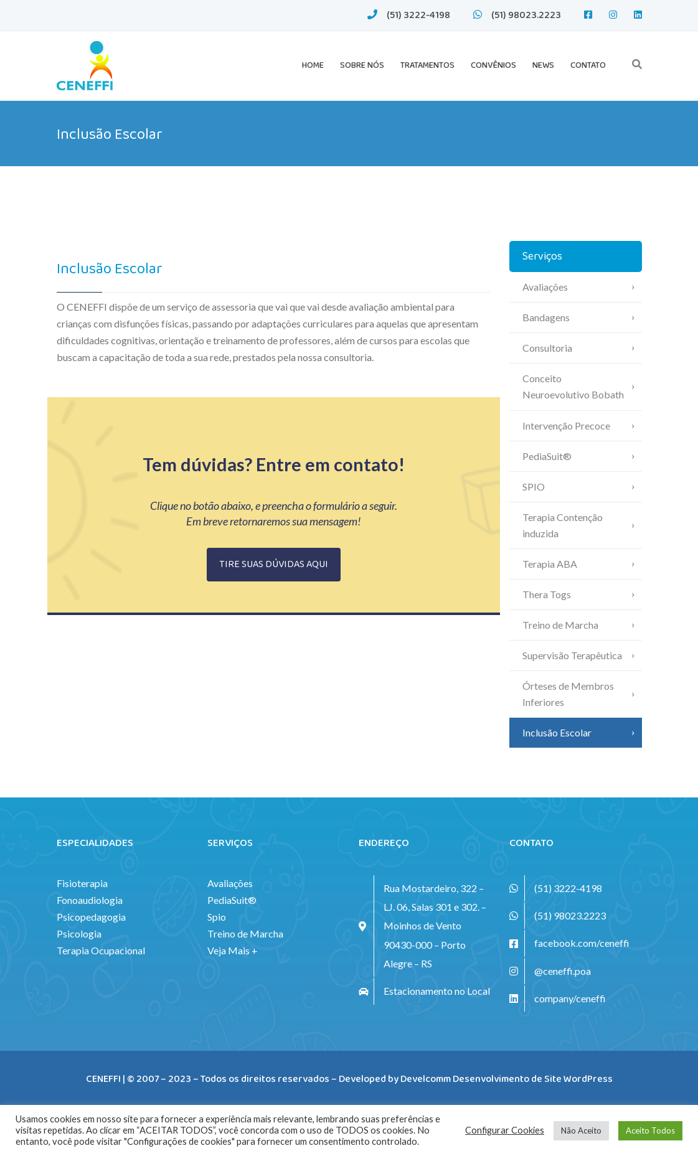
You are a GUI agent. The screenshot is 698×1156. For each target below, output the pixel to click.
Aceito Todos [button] (650, 1130)
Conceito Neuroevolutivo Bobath (573, 386)
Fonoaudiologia (90, 900)
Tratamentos (427, 65)
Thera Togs (546, 594)
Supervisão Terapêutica (572, 655)
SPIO (533, 486)
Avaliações (545, 287)
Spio (216, 917)
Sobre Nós (362, 65)
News (543, 65)
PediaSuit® (547, 456)
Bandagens (546, 317)
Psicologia (79, 933)
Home (313, 65)
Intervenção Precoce (566, 425)
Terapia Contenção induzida (562, 525)
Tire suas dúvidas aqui (273, 564)
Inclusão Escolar (557, 732)
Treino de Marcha (560, 625)
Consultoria (547, 348)
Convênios (493, 65)
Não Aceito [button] (581, 1130)
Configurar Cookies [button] (504, 1130)
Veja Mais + (232, 950)
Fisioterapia (82, 883)
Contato (588, 65)
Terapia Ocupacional (101, 950)
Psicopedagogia (91, 917)
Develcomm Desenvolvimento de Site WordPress (506, 1079)
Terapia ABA (549, 564)
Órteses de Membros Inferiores (568, 694)
